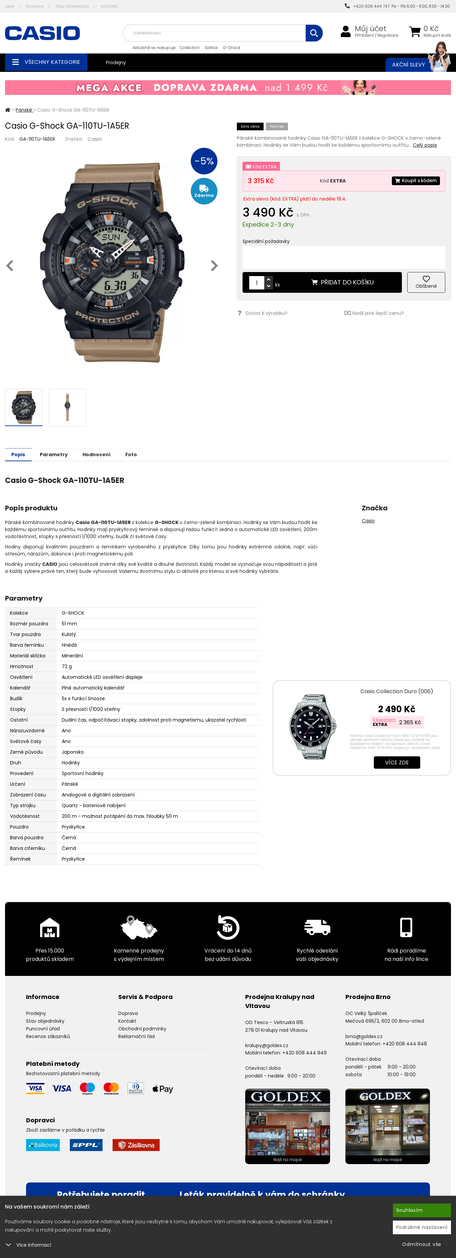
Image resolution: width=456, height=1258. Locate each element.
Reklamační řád (136, 1036)
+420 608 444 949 (304, 1052)
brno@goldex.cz (364, 1036)
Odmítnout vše (421, 1244)
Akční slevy (415, 65)
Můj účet (371, 28)
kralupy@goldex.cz (266, 1045)
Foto (146, 454)
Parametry (60, 454)
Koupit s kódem (414, 180)
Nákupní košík (437, 35)
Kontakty (109, 6)
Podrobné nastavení (422, 1227)
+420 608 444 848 (405, 1043)
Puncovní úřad (43, 1028)
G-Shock (232, 47)
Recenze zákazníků (48, 1036)
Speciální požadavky (266, 241)
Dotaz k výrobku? (262, 313)
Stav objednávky (72, 6)
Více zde (397, 762)
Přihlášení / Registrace (377, 35)
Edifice (211, 47)
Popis (20, 454)
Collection (190, 47)
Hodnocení (108, 454)
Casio (95, 138)
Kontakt (127, 1020)
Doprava (35, 6)
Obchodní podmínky (142, 1028)
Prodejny (116, 62)
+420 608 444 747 (367, 6)
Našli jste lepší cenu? (374, 313)
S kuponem (384, 719)
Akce (9, 6)
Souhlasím (409, 1210)
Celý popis (425, 145)
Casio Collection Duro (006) (396, 691)
